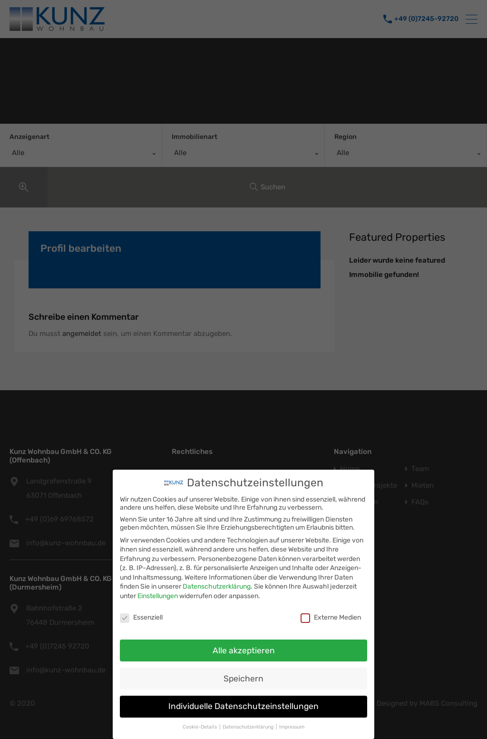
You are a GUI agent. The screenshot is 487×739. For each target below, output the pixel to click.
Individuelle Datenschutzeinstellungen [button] (243, 705)
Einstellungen (157, 595)
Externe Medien (331, 617)
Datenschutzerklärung (217, 586)
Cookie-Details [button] (200, 726)
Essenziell (141, 617)
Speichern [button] (243, 677)
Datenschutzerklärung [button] (249, 726)
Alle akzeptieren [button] (244, 649)
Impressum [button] (291, 726)
